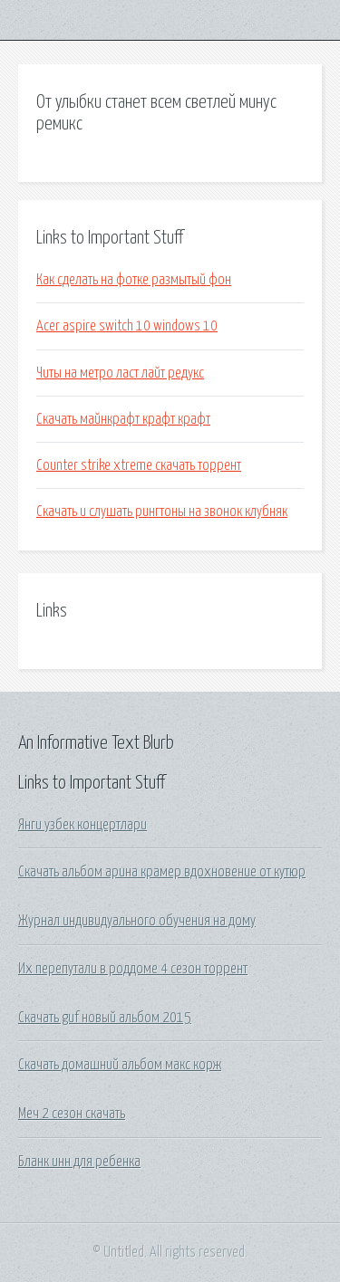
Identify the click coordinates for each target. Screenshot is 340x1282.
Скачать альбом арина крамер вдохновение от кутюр (162, 872)
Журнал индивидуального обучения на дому (137, 921)
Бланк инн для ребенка (79, 1161)
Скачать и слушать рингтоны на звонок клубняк (161, 511)
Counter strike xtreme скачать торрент (138, 465)
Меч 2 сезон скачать (71, 1113)
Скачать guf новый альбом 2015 (104, 1017)
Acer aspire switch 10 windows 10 (127, 326)
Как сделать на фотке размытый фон (133, 280)
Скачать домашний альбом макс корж (119, 1064)
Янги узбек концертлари (82, 825)
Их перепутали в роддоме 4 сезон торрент (133, 969)
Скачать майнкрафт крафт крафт (123, 419)
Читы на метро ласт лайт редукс (120, 373)
